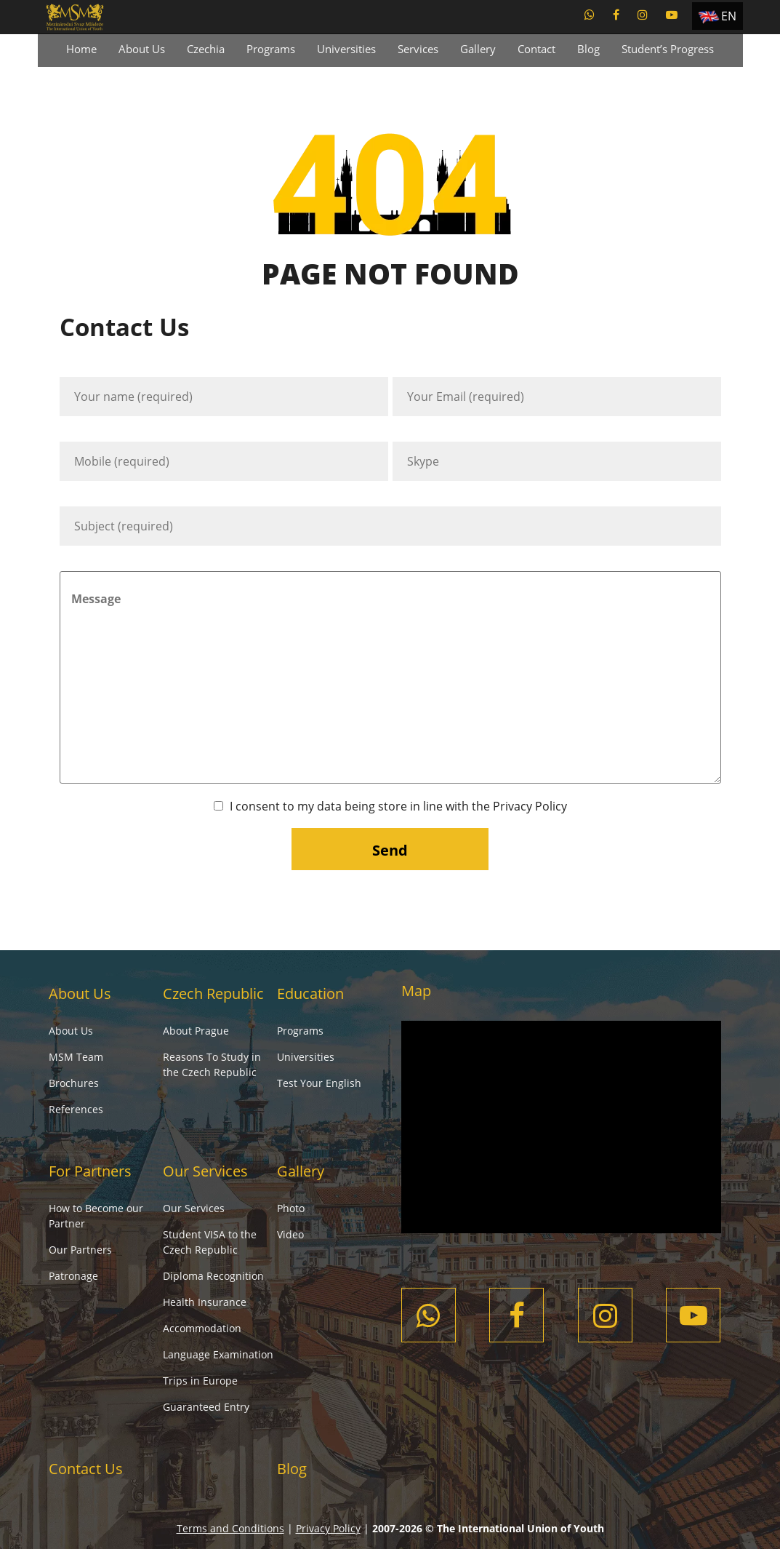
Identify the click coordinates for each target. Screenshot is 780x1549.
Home (81, 48)
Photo (291, 1208)
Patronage (73, 1276)
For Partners (90, 1171)
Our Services (205, 1171)
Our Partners (80, 1250)
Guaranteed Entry (206, 1407)
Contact (536, 48)
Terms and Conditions (230, 1528)
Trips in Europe (200, 1380)
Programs (270, 48)
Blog (588, 48)
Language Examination (218, 1354)
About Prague (196, 1031)
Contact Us (86, 1468)
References (76, 1109)
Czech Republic (213, 993)
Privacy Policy (530, 806)
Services (418, 48)
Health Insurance (204, 1302)
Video (290, 1234)
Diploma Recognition (213, 1276)
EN (728, 16)
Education (310, 993)
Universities (346, 48)
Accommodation (202, 1328)
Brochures (74, 1083)
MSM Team (76, 1057)
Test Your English (319, 1083)
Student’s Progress (668, 48)
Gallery (478, 48)
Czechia (206, 48)
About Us (141, 48)
